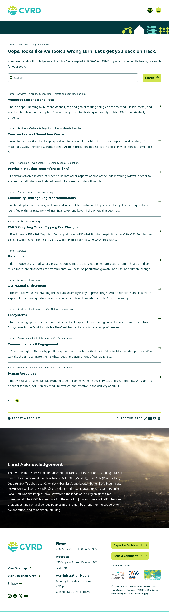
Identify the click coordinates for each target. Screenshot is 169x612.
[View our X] (21, 596)
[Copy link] (145, 418)
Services (21, 93)
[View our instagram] (10, 596)
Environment (36, 279)
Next (17, 400)
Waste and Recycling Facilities (70, 93)
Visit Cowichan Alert (22, 576)
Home (11, 44)
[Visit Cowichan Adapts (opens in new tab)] (117, 575)
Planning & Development (30, 162)
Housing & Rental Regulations (63, 162)
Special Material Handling (68, 128)
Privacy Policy (117, 593)
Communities (24, 192)
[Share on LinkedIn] (159, 418)
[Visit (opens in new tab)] (152, 575)
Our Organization (62, 338)
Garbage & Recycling (40, 93)
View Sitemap (17, 568)
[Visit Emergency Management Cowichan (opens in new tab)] (134, 575)
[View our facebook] (15, 596)
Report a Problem (24, 418)
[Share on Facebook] (154, 418)
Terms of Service (135, 593)
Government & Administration (33, 338)
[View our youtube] (26, 596)
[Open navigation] (158, 10)
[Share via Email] (150, 418)
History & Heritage (45, 192)
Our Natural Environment (60, 309)
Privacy (13, 583)
